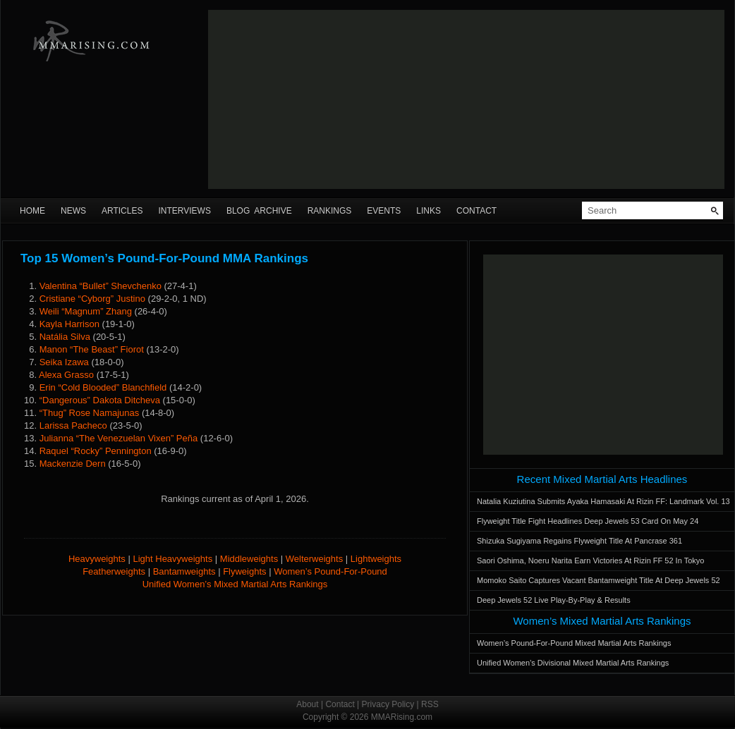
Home (32, 211)
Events (384, 211)
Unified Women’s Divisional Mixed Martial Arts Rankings (573, 662)
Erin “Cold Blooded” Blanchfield (103, 387)
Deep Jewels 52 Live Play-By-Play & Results (554, 600)
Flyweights (244, 571)
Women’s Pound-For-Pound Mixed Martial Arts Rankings (574, 643)
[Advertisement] (316, 99)
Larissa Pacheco (73, 425)
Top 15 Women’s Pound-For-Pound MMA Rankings (164, 258)
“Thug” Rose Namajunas (90, 413)
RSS (430, 704)
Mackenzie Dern (73, 463)
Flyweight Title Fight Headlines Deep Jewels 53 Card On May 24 (587, 521)
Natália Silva (65, 336)
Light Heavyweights (172, 558)
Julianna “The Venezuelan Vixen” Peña (119, 438)
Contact (476, 211)
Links (428, 211)
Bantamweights (184, 571)
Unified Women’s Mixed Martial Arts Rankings (235, 584)
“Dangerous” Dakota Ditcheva (100, 400)
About (307, 704)
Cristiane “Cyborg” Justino (92, 298)
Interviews (184, 211)
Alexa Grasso (66, 374)
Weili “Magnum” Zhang (86, 311)
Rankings (330, 211)
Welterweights (314, 558)
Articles (122, 211)
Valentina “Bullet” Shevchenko (101, 286)
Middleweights (249, 558)
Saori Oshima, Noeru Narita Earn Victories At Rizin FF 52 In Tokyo (590, 560)
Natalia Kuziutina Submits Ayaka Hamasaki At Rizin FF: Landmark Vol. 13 (603, 501)
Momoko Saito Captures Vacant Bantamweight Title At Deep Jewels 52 (598, 580)
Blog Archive (259, 211)
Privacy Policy (388, 704)
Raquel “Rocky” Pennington (96, 451)
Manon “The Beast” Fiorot (92, 349)
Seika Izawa (64, 362)
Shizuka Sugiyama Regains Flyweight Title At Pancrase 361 (579, 541)
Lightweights (376, 558)
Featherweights (114, 571)
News (73, 211)
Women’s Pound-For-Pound (330, 571)
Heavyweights (97, 558)
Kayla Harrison (69, 324)
